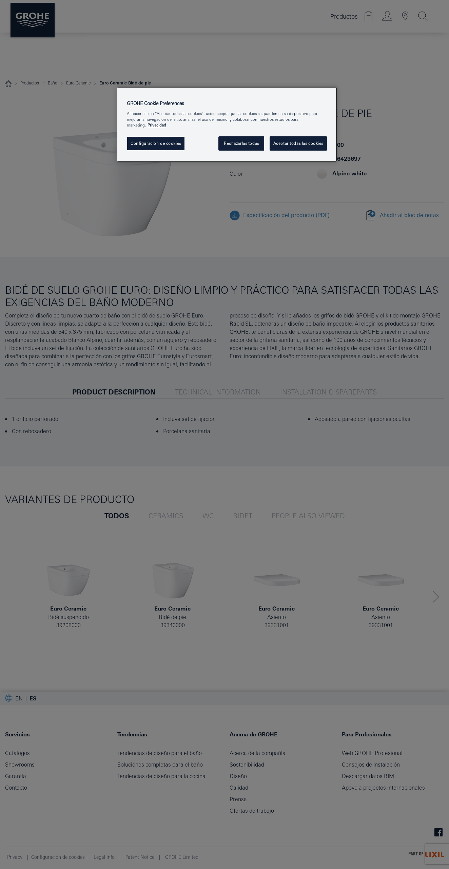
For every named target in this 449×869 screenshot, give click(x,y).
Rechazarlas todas (241, 143)
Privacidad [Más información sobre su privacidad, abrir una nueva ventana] (157, 125)
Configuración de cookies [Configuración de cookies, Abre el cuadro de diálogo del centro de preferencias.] (156, 143)
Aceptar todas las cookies (298, 143)
